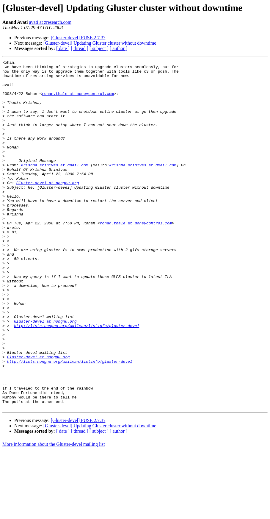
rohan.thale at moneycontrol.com (78, 100)
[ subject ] (99, 48)
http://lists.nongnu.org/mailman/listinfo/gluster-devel (76, 379)
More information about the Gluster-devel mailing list (53, 513)
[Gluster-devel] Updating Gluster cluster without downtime (99, 43)
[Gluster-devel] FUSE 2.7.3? (78, 37)
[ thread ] (79, 48)
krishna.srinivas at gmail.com (54, 186)
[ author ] (119, 48)
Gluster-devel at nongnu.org (47, 207)
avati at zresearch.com (50, 22)
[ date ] (63, 48)
